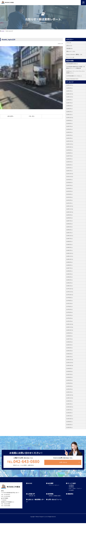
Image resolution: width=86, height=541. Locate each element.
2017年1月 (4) (69, 321)
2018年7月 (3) (69, 268)
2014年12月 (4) (69, 395)
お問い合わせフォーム (55, 499)
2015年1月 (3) (69, 392)
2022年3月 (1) (69, 167)
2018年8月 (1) (69, 265)
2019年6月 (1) (69, 241)
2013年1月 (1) (69, 415)
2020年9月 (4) (69, 215)
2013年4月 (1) (69, 412)
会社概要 (50, 483)
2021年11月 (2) (69, 176)
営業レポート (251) (70, 51)
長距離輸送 (71, 486)
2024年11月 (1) (69, 96)
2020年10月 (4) (69, 212)
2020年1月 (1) (69, 232)
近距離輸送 (71, 485)
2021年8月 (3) (69, 182)
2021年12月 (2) (69, 173)
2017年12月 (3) (69, 288)
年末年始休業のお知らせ (72, 63)
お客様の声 (31, 494)
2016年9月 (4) (69, 333)
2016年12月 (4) (69, 324)
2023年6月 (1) (69, 129)
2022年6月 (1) (69, 158)
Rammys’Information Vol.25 (72, 78)
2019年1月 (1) (69, 250)
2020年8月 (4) (69, 218)
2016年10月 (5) (69, 330)
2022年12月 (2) (69, 141)
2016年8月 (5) (69, 336)
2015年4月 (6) (69, 383)
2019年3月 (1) (69, 247)
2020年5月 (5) (69, 226)
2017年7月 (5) (69, 303)
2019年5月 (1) (69, 244)
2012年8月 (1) (69, 421)
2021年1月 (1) (69, 203)
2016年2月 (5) (69, 353)
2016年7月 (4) (69, 339)
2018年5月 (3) (69, 274)
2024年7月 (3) (69, 102)
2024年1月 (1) (69, 114)
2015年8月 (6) (69, 371)
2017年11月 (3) (69, 291)
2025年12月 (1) (69, 85)
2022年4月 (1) (69, 164)
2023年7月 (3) (69, 126)
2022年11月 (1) (69, 144)
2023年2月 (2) (69, 138)
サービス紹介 (72, 483)
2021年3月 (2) (69, 197)
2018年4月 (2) (69, 277)
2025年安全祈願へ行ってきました (74, 76)
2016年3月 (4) (69, 350)
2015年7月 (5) (69, 374)
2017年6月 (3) (69, 306)
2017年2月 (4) (69, 318)
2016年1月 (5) (69, 356)
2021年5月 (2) (69, 191)
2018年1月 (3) (69, 285)
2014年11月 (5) (69, 398)
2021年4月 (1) (69, 194)
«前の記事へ (10, 116)
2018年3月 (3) (69, 280)
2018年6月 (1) (69, 271)
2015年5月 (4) (69, 380)
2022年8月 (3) (69, 153)
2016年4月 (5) (69, 347)
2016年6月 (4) (69, 342)
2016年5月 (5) (69, 344)
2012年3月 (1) (69, 427)
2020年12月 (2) (69, 206)
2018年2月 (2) (69, 282)
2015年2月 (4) (69, 389)
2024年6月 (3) (69, 105)
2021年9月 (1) (69, 179)
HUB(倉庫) (71, 490)
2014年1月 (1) (69, 404)
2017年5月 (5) (69, 309)
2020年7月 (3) (69, 220)
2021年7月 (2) (69, 185)
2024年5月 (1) (69, 108)
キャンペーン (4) (70, 57)
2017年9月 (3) (69, 297)
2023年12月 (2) (69, 117)
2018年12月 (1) (69, 253)
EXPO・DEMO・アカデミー (75, 488)
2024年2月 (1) (69, 111)
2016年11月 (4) (69, 327)
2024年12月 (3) (69, 94)
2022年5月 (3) (69, 161)
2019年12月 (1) (69, 235)
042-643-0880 (23, 461)
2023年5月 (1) (69, 132)
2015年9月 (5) (69, 368)
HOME (2, 31)
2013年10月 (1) (69, 406)
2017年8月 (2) (69, 300)
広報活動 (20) (69, 48)
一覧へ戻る (31, 116)
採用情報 (50, 494)
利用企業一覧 (32, 495)
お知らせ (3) (69, 45)
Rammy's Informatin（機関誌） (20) (74, 54)
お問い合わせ (63, 462)
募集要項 (70, 494)
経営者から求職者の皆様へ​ (55, 495)
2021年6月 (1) (69, 188)
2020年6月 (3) (69, 223)
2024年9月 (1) (69, 99)
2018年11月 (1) (69, 256)
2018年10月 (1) (69, 259)
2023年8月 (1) (69, 123)
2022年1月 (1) (69, 170)
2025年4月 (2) (69, 88)
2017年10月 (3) (69, 294)
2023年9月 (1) (69, 120)
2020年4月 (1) (69, 229)
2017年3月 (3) (69, 315)
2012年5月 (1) (69, 424)
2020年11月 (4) (69, 209)
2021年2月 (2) (69, 200)
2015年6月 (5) (69, 377)
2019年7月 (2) (69, 238)
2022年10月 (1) (69, 147)
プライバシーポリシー (54, 485)
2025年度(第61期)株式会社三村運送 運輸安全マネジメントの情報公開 (75, 67)
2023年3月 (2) (69, 135)
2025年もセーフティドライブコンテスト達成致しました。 (75, 72)
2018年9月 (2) (69, 262)
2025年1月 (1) (69, 91)
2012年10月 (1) (69, 418)
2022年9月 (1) (69, 150)
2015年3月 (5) (69, 386)
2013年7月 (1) (69, 409)
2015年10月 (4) (69, 365)
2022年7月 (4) (69, 156)
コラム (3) (68, 42)
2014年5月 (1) (69, 401)
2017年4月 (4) (69, 312)
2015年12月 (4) (69, 359)
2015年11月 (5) (69, 362)
